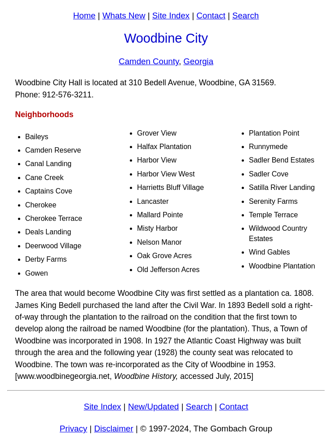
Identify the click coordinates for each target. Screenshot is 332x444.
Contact (210, 15)
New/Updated (153, 406)
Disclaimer (113, 428)
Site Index (171, 15)
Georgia (198, 61)
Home (84, 15)
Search (245, 15)
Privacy (73, 428)
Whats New (124, 15)
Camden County (149, 61)
